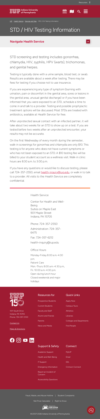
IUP (11, 21)
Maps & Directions (17, 329)
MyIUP (68, 352)
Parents (41, 321)
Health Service (18, 21)
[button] (86, 11)
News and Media (45, 326)
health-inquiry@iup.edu (55, 172)
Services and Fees (31, 21)
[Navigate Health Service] (51, 41)
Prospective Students (47, 301)
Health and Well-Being (47, 357)
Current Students (45, 306)
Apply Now (70, 301)
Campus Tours (72, 306)
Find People (71, 326)
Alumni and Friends (46, 316)
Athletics (69, 311)
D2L (67, 362)
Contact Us (14, 323)
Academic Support (45, 352)
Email (68, 357)
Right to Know (61, 401)
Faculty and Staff (45, 311)
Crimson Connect (73, 367)
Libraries (69, 316)
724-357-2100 (22, 317)
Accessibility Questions (48, 379)
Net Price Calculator (41, 401)
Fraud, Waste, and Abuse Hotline (39, 395)
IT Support (42, 362)
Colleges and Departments (77, 321)
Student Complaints (66, 395)
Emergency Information (47, 367)
